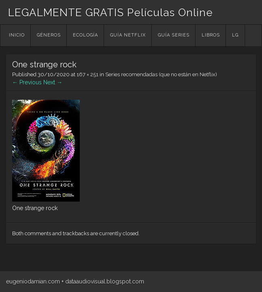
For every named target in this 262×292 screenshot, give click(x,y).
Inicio (17, 35)
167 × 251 (87, 74)
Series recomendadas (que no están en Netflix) (161, 74)
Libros (211, 35)
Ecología (85, 35)
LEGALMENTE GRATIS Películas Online (110, 12)
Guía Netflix (128, 35)
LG (235, 35)
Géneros (49, 35)
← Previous (27, 82)
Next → (52, 82)
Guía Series (174, 35)
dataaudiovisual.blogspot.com (104, 281)
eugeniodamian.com (33, 281)
